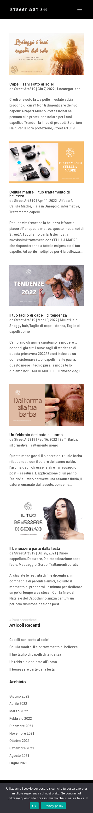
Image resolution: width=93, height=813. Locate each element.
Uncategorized (69, 89)
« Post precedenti (23, 620)
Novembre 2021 (21, 733)
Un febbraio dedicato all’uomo (36, 435)
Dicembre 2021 (21, 726)
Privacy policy (53, 806)
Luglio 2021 (18, 763)
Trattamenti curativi (64, 564)
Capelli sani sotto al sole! (31, 84)
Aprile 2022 (18, 704)
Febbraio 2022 (20, 718)
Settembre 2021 (21, 748)
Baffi (62, 439)
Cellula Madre (20, 206)
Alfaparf (65, 201)
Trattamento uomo (43, 445)
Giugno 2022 (19, 696)
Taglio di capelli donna (47, 326)
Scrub (42, 564)
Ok (34, 806)
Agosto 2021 (19, 756)
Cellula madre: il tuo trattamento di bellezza (39, 194)
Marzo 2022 (18, 711)
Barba (72, 439)
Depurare (34, 559)
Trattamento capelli (24, 212)
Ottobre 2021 (19, 741)
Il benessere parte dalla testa (34, 548)
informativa (70, 206)
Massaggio (28, 564)
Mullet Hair (68, 320)
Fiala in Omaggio (46, 206)
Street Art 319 (24, 89)
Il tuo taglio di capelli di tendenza (38, 315)
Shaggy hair (18, 326)
